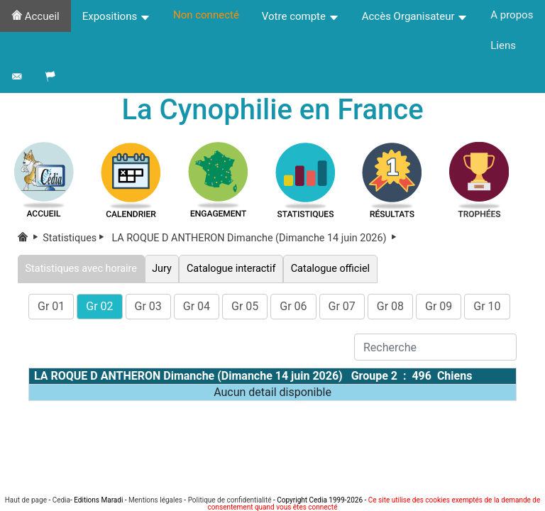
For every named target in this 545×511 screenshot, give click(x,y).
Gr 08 (390, 306)
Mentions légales (155, 500)
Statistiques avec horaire (81, 269)
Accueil (35, 16)
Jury (162, 269)
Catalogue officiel (330, 269)
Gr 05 (244, 306)
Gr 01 (51, 306)
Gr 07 (342, 306)
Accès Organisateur (415, 16)
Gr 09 (438, 306)
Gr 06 (293, 306)
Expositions (116, 16)
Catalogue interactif (231, 269)
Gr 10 (486, 306)
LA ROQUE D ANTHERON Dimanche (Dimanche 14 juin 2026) (255, 238)
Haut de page (26, 500)
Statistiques (76, 238)
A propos (511, 15)
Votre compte (300, 16)
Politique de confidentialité (230, 500)
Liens (503, 45)
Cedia (61, 500)
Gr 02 (99, 306)
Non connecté (206, 15)
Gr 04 (196, 306)
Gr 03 (148, 306)
